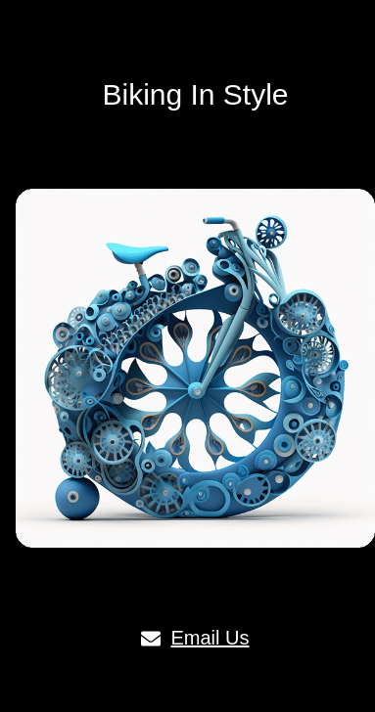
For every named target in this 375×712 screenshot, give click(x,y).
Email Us (195, 637)
